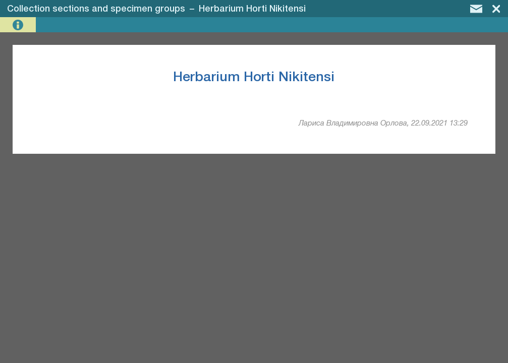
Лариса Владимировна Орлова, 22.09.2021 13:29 (383, 123)
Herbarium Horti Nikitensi (252, 9)
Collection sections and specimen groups (96, 9)
